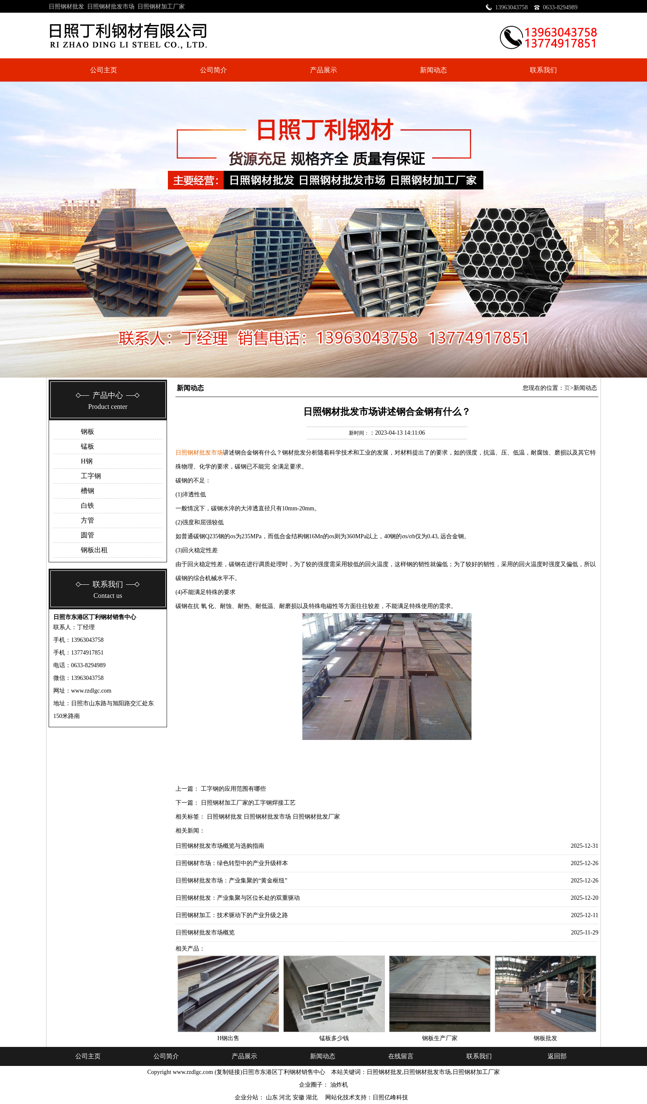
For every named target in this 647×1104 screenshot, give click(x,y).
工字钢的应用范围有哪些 (233, 789)
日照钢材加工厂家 (161, 6)
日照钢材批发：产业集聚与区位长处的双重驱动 (237, 898)
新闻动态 (433, 70)
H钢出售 (228, 1038)
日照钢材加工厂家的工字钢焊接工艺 (248, 803)
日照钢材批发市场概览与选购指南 (219, 846)
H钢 (87, 461)
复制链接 (228, 1072)
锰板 (87, 446)
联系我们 (543, 70)
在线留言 (401, 1056)
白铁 (87, 505)
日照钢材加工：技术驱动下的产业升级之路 (231, 915)
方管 (87, 520)
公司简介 (213, 70)
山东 (273, 1097)
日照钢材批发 (66, 6)
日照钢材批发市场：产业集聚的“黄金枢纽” (231, 880)
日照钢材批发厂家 (316, 817)
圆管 (87, 535)
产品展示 (323, 70)
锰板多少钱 (334, 1038)
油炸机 (339, 1085)
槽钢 (87, 490)
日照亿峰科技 (390, 1097)
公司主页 (103, 70)
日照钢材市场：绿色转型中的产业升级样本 (231, 863)
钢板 (87, 431)
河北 (286, 1097)
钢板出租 (94, 549)
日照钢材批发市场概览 (205, 932)
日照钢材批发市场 (110, 6)
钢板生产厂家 (440, 1038)
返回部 (557, 1056)
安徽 (299, 1097)
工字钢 (91, 475)
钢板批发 (545, 1038)
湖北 (312, 1097)
